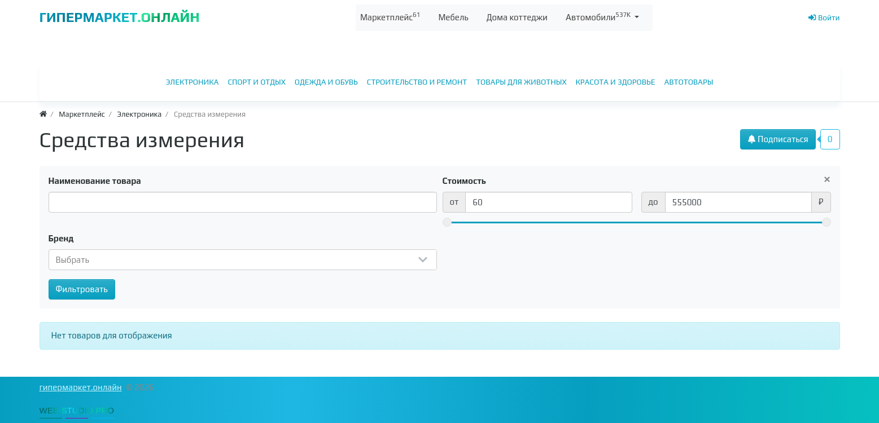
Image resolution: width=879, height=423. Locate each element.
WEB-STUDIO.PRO (77, 410)
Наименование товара (95, 181)
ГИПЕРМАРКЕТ (120, 17)
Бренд (61, 238)
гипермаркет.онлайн (81, 387)
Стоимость (465, 181)
